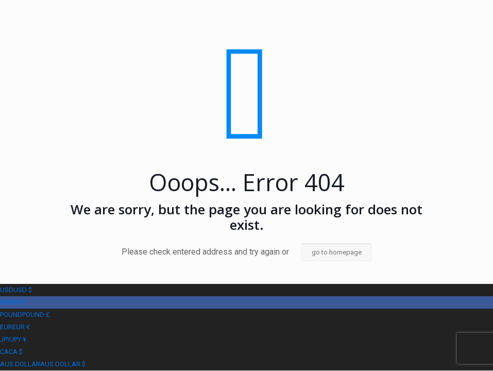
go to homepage (337, 252)
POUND (25, 314)
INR (13, 302)
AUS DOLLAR (43, 364)
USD (16, 290)
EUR (15, 327)
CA (11, 352)
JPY (13, 339)
